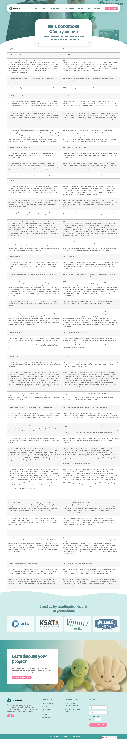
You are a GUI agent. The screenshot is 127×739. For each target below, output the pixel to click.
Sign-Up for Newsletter (98, 725)
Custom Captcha (96, 716)
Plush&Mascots (56, 8)
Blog (89, 8)
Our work (81, 8)
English (105, 738)
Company (43, 8)
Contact (98, 8)
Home (35, 8)
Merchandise (70, 8)
